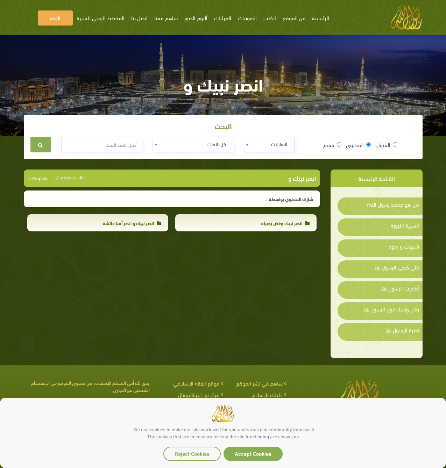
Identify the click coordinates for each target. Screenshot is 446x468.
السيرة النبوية (405, 225)
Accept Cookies (253, 453)
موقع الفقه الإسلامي (196, 383)
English (38, 178)
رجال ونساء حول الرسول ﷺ (391, 309)
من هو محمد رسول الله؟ (392, 204)
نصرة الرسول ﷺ (402, 330)
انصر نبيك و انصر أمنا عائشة (131, 222)
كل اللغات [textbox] (216, 143)
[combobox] (269, 144)
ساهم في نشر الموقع (259, 383)
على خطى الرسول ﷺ (396, 267)
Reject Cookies (192, 453)
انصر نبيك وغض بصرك (285, 222)
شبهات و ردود (404, 246)
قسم (332, 145)
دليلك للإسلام (267, 394)
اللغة (55, 18)
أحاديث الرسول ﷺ (400, 288)
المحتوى (358, 145)
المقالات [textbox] (279, 143)
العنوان (386, 145)
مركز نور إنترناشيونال (199, 394)
